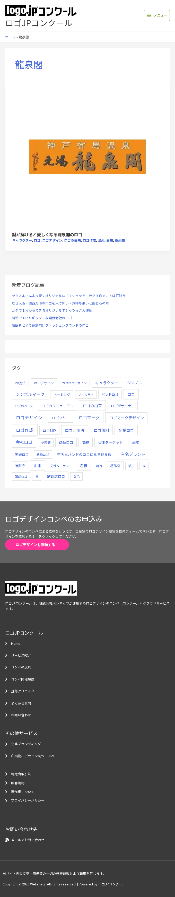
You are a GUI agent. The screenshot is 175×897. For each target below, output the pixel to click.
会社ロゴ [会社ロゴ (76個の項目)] (24, 442)
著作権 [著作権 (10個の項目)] (115, 465)
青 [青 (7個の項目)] (37, 476)
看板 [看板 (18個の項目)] (83, 465)
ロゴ (37, 240)
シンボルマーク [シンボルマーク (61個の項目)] (30, 394)
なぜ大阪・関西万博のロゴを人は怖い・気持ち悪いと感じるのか (60, 303)
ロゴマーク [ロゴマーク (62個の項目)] (89, 417)
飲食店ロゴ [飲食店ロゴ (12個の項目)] (56, 476)
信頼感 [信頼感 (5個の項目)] (45, 442)
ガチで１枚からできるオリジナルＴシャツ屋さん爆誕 (52, 310)
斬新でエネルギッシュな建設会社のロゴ (42, 317)
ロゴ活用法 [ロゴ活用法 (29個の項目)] (74, 430)
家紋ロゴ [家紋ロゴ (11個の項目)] (22, 454)
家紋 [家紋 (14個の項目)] (135, 442)
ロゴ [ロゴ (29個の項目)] (131, 394)
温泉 (101, 240)
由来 (109, 240)
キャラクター (22, 240)
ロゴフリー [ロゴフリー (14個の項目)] (61, 417)
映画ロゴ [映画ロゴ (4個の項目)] (43, 454)
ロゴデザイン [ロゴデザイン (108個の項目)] (29, 417)
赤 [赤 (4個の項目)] (144, 466)
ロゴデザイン (52, 240)
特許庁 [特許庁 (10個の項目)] (20, 465)
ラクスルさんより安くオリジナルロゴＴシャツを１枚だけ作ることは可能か (69, 295)
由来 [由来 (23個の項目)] (37, 465)
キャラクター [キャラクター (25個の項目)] (106, 382)
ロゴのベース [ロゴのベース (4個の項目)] (24, 406)
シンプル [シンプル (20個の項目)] (134, 382)
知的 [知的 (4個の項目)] (99, 466)
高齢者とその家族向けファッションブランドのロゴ (50, 325)
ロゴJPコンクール (38, 23)
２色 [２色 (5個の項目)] (76, 476)
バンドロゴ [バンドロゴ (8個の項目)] (109, 394)
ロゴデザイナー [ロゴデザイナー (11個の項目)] (122, 405)
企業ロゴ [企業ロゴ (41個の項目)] (126, 430)
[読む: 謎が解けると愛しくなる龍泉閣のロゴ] (87, 156)
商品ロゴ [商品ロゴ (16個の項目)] (66, 442)
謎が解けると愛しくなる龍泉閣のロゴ (47, 234)
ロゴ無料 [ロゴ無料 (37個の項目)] (101, 430)
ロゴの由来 (72, 240)
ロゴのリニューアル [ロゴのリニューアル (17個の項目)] (57, 405)
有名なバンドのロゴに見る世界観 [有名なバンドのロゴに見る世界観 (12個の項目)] (84, 454)
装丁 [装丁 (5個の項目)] (131, 466)
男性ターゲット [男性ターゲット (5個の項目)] (61, 466)
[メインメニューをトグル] (157, 15)
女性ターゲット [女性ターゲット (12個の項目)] (110, 442)
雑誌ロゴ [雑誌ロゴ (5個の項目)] (21, 476)
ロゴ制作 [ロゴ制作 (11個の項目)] (49, 430)
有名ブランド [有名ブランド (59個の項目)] (133, 454)
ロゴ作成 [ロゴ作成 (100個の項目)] (24, 430)
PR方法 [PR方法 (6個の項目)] (20, 382)
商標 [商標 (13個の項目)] (85, 442)
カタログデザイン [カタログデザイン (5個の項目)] (74, 383)
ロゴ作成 (89, 240)
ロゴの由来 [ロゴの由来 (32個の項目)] (92, 405)
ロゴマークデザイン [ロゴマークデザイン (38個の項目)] (126, 417)
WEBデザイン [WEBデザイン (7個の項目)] (44, 382)
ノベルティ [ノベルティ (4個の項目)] (85, 394)
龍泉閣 (120, 240)
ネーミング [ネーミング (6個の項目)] (62, 394)
